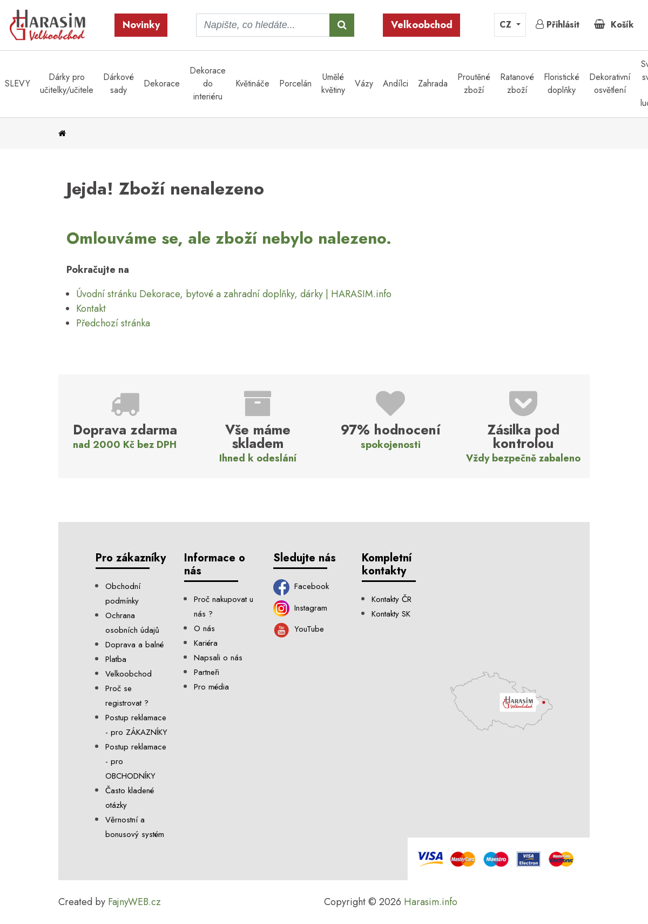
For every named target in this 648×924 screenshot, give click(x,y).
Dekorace (162, 83)
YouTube (299, 629)
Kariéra (206, 643)
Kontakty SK (391, 614)
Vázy (364, 83)
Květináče (252, 83)
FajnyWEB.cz (134, 902)
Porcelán (295, 83)
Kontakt (91, 309)
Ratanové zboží (517, 83)
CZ (507, 24)
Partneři (206, 672)
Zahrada (433, 83)
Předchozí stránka (113, 323)
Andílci (395, 83)
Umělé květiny (333, 83)
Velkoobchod (422, 25)
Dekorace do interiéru (208, 83)
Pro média (211, 687)
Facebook (301, 586)
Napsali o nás (218, 658)
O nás (204, 628)
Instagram (300, 608)
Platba (115, 659)
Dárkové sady (118, 83)
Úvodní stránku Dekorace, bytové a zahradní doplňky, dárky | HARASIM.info (234, 294)
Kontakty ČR (391, 599)
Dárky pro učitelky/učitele (66, 83)
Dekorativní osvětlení (610, 83)
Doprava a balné (134, 645)
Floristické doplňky (561, 83)
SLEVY (17, 83)
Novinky (141, 25)
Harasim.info (430, 902)
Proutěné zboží (473, 83)
